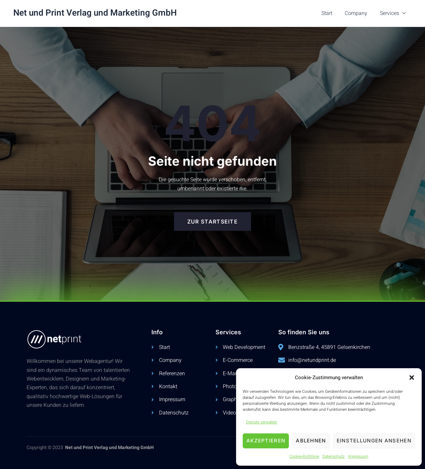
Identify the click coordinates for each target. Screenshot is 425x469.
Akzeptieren (265, 440)
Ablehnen (311, 440)
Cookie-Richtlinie (304, 456)
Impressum (358, 456)
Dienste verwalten (261, 422)
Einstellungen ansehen (374, 440)
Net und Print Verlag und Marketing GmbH (95, 13)
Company (358, 13)
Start (331, 13)
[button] (411, 377)
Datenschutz (333, 456)
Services (393, 13)
